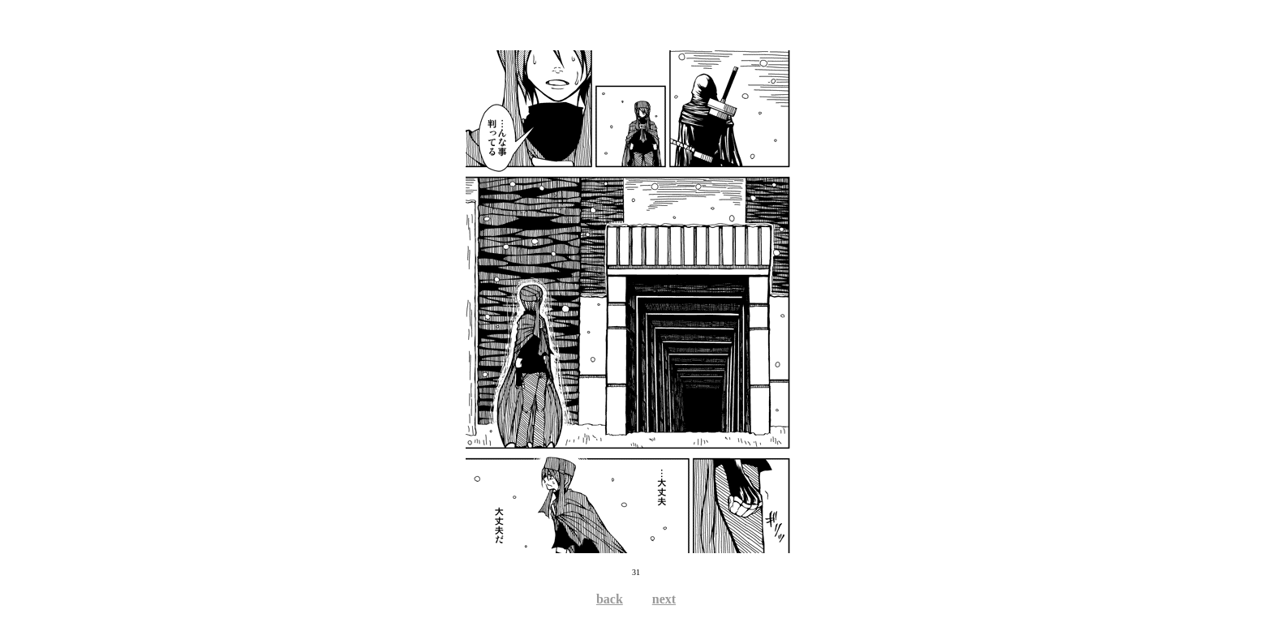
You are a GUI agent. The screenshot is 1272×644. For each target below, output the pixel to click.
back (609, 599)
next (664, 599)
